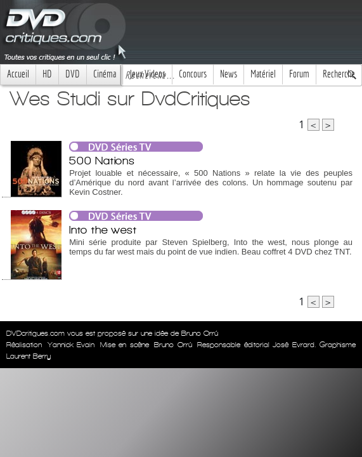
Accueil (18, 74)
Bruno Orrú (173, 344)
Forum (299, 74)
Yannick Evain (71, 344)
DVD (72, 74)
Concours (193, 74)
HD (47, 74)
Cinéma (104, 74)
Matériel (263, 74)
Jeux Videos (147, 74)
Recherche (339, 74)
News (228, 74)
